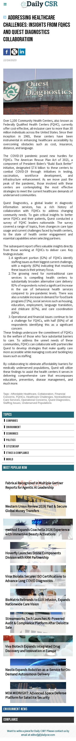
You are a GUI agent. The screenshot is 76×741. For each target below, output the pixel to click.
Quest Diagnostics (59, 399)
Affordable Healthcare (23, 393)
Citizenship (11, 446)
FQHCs (20, 396)
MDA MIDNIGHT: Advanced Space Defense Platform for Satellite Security (35, 695)
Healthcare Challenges (39, 396)
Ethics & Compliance (16, 453)
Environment (12, 427)
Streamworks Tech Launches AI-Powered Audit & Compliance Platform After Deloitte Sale (37, 623)
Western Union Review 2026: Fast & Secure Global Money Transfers (36, 508)
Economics (10, 434)
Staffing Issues (11, 402)
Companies (10, 421)
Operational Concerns (34, 399)
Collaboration (45, 393)
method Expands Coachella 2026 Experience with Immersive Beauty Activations (37, 532)
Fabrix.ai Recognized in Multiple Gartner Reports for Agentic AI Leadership (34, 485)
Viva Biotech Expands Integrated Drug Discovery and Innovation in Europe (32, 648)
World (8, 459)
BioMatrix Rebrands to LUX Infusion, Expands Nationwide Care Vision (37, 602)
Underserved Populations (36, 402)
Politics (9, 440)
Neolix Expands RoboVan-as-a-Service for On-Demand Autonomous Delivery (38, 672)
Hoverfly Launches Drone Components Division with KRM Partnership (33, 555)
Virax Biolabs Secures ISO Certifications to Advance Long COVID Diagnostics (35, 578)
